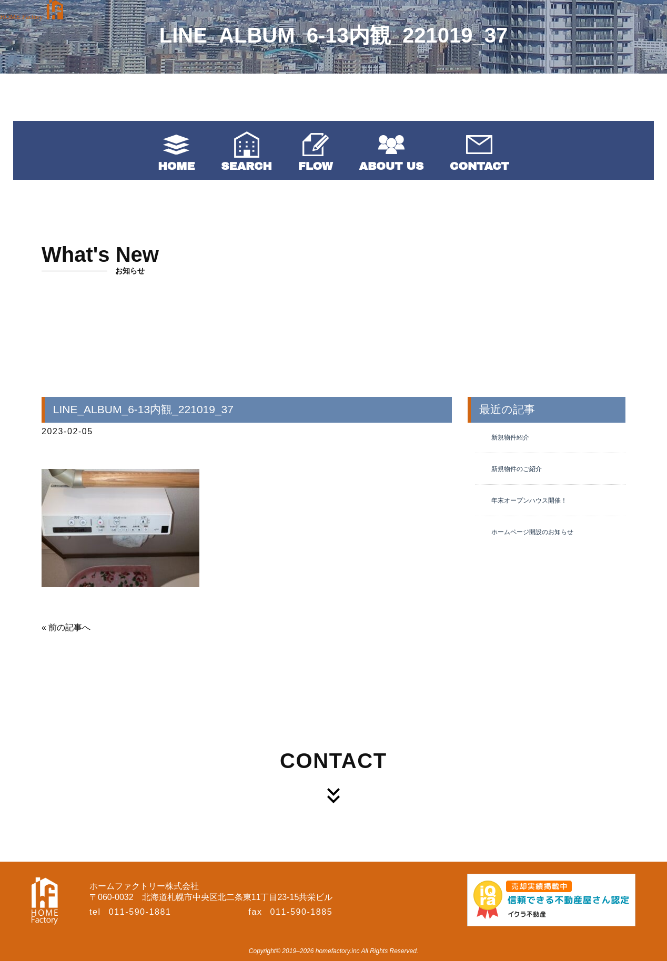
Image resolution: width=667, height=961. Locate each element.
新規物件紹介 (510, 437)
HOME (176, 166)
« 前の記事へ (66, 627)
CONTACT (479, 166)
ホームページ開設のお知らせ (532, 532)
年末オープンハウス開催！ (529, 500)
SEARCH (246, 166)
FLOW (315, 166)
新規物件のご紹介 (516, 469)
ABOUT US (391, 166)
